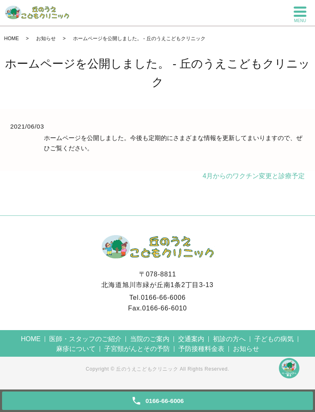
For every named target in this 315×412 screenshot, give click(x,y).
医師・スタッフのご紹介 (85, 338)
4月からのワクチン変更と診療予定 (254, 175)
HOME (11, 38)
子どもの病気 (274, 338)
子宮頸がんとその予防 (137, 348)
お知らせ (46, 38)
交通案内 (191, 338)
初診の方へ (229, 338)
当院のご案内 (149, 338)
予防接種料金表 (201, 348)
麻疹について (76, 348)
